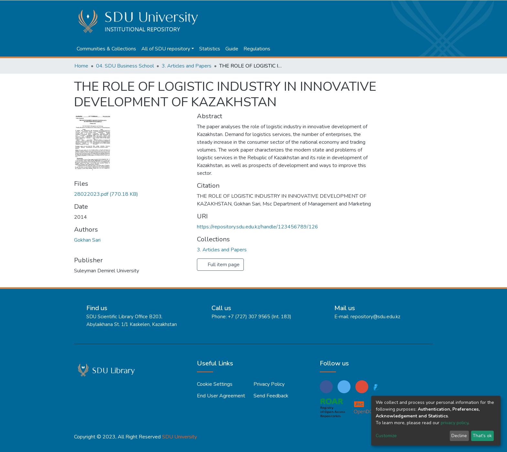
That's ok (482, 436)
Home (81, 65)
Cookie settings (214, 384)
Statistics (209, 48)
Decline (459, 436)
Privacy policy (269, 384)
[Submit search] (397, 7)
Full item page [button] (220, 264)
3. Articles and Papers (186, 65)
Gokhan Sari (87, 240)
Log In (421, 7)
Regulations (256, 48)
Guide (231, 48)
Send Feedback (270, 395)
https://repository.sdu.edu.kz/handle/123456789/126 (257, 226)
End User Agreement (221, 395)
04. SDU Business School (125, 65)
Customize (386, 436)
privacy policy (454, 423)
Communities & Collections (106, 48)
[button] (407, 7)
